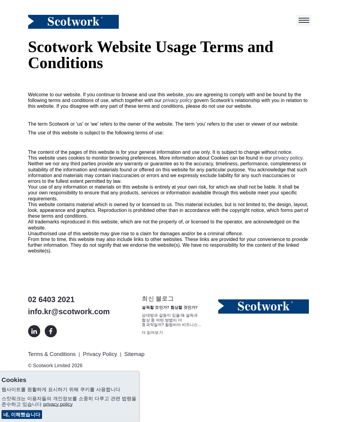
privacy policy (177, 100)
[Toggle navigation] (303, 20)
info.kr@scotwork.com (69, 311)
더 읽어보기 (152, 332)
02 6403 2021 (51, 299)
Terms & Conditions (52, 354)
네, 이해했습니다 (21, 414)
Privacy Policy (100, 354)
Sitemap (134, 354)
